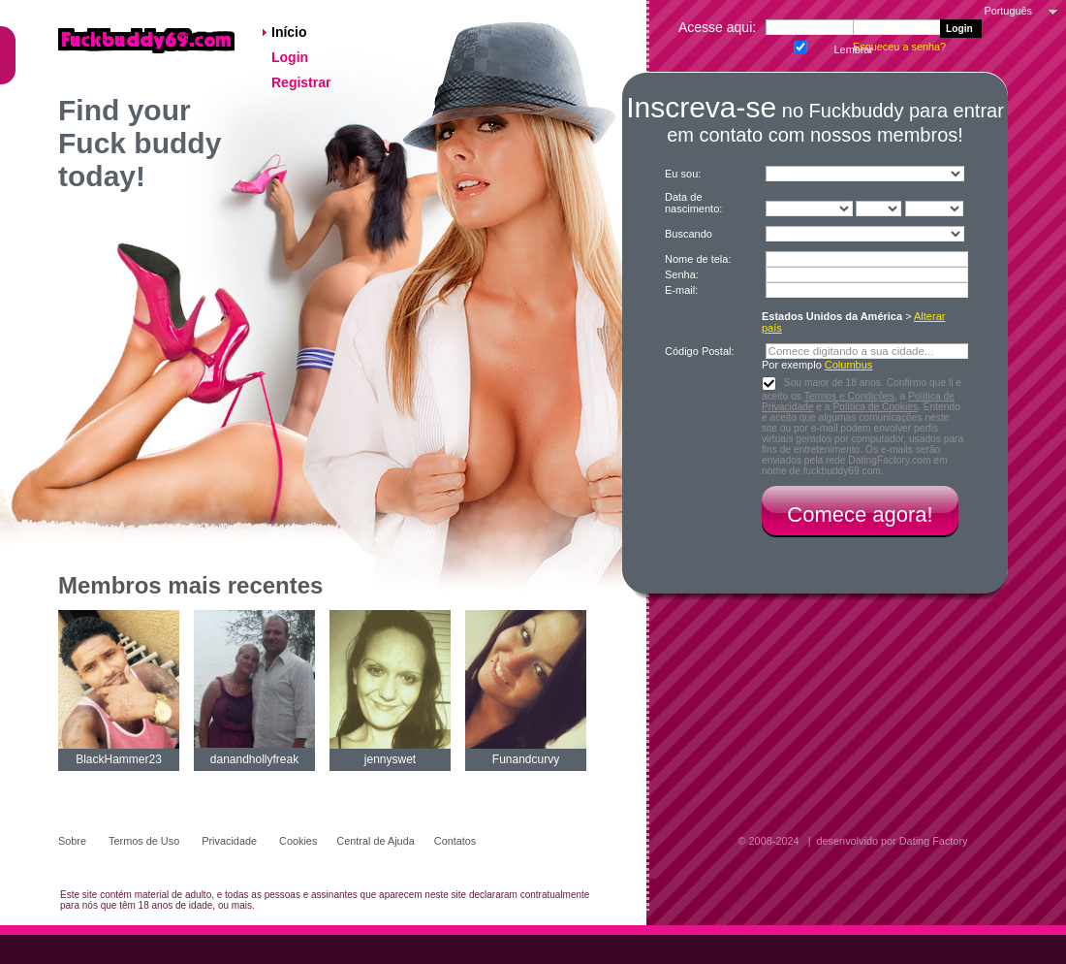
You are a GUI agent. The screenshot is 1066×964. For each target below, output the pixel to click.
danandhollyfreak (254, 759)
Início (290, 32)
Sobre (73, 841)
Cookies (298, 841)
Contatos (455, 841)
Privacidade (231, 841)
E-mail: (681, 290)
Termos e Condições (849, 396)
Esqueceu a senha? (901, 46)
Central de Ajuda (375, 841)
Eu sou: (683, 173)
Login (291, 57)
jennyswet (390, 759)
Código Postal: (701, 351)
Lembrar (798, 45)
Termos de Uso (145, 841)
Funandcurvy (525, 759)
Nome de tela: (700, 259)
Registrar (302, 82)
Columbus (849, 364)
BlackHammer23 (119, 759)
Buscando (688, 234)
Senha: (683, 274)
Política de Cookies (875, 407)
